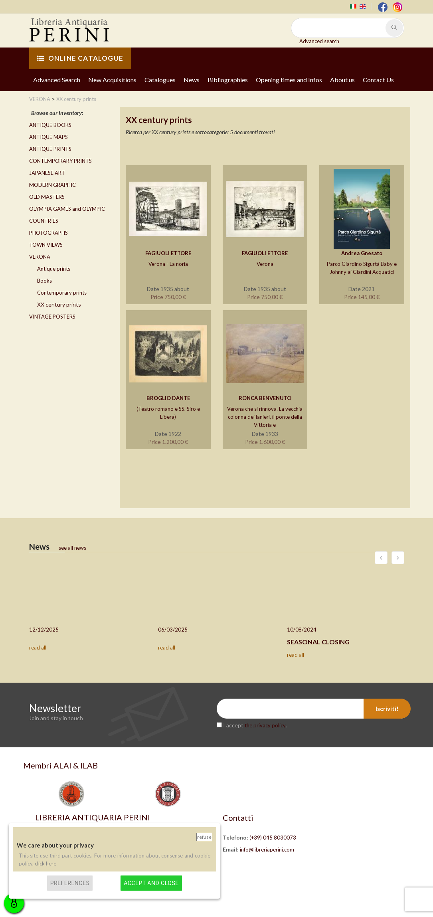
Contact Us (378, 79)
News (192, 79)
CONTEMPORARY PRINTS (60, 161)
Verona (265, 264)
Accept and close (151, 883)
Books (44, 280)
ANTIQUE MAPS (48, 137)
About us (342, 79)
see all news (72, 548)
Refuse (204, 837)
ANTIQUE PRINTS (50, 149)
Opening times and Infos (289, 79)
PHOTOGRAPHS (48, 233)
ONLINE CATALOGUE (80, 58)
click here (45, 863)
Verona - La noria (168, 264)
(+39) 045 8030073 (272, 837)
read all (37, 647)
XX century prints (59, 304)
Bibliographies (228, 79)
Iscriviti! (387, 708)
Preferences (70, 883)
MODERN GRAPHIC (52, 185)
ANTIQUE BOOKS (50, 125)
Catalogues (160, 79)
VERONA (39, 257)
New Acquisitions (112, 79)
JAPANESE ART (47, 173)
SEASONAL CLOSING (318, 642)
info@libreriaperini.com (267, 849)
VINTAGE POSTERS (52, 316)
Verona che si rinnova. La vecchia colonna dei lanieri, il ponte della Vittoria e (265, 417)
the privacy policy (265, 725)
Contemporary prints (62, 292)
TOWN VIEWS (46, 245)
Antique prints (53, 268)
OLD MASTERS (47, 197)
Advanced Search (56, 79)
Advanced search (319, 41)
